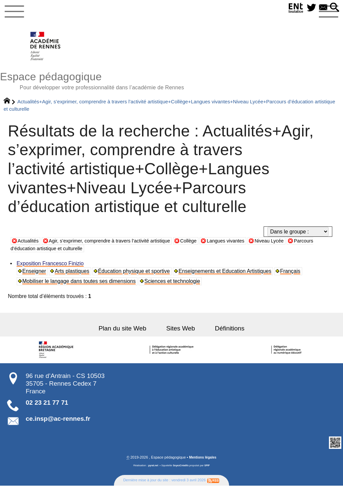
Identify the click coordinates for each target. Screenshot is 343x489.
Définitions (224, 331)
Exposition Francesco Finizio (50, 266)
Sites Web (180, 331)
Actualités (29, 244)
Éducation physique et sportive (134, 274)
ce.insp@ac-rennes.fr (58, 421)
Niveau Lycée (288, 244)
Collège (202, 244)
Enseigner (35, 274)
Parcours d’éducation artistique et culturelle (68, 252)
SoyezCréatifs (181, 468)
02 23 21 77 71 (47, 405)
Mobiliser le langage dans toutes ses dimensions (79, 284)
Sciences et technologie (173, 284)
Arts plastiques (72, 274)
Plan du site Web (128, 331)
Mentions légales (203, 461)
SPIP (208, 468)
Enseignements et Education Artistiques (226, 274)
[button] (334, 8)
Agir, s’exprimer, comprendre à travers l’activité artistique (117, 244)
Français (291, 274)
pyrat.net (152, 468)
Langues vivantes (241, 244)
